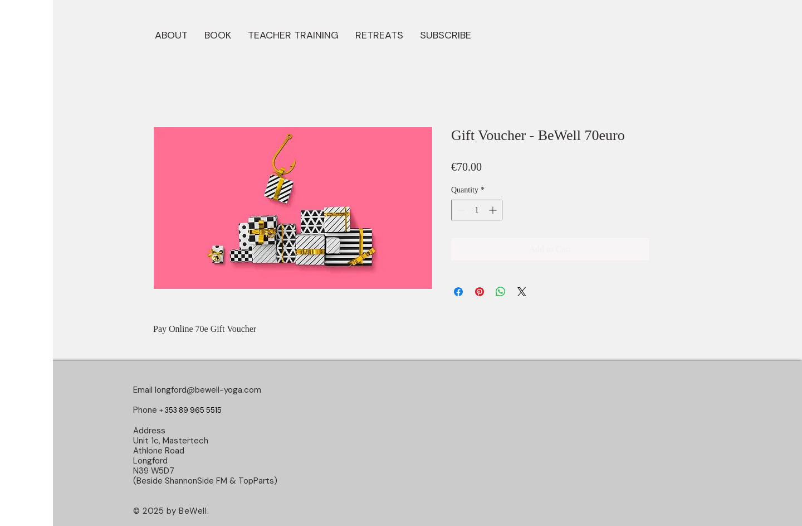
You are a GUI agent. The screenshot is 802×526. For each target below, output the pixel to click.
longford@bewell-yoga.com (208, 389)
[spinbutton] (477, 210)
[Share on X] (522, 291)
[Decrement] (460, 210)
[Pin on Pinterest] (479, 291)
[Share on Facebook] (458, 291)
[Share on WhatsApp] (500, 291)
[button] (217, 34)
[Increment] (494, 210)
